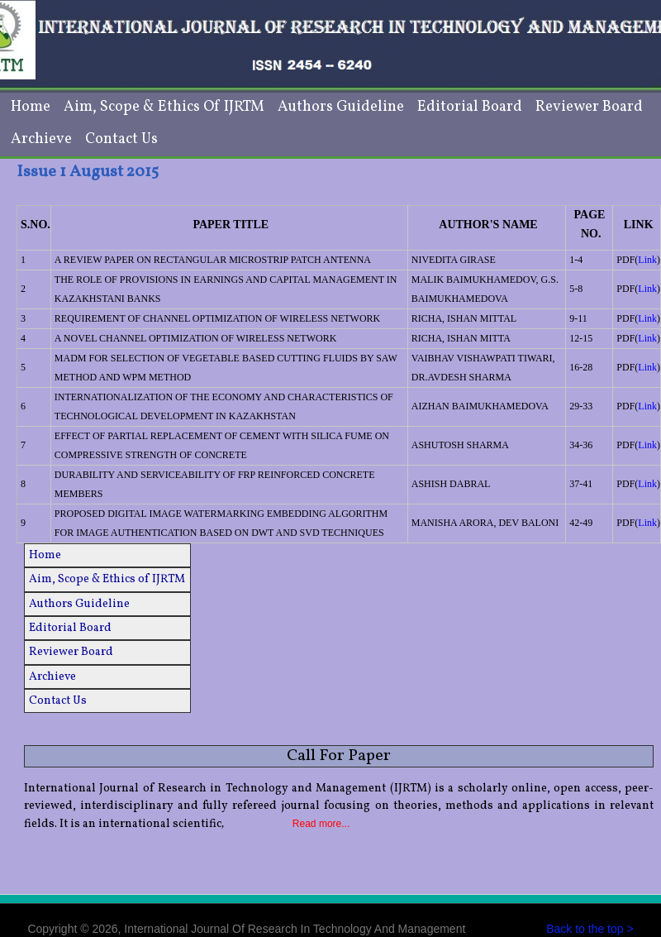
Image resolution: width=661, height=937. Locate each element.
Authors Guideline (341, 107)
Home (30, 107)
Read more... (321, 823)
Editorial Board (469, 107)
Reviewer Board (589, 107)
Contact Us (121, 139)
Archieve (41, 139)
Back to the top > (589, 928)
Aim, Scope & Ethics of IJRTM (164, 107)
